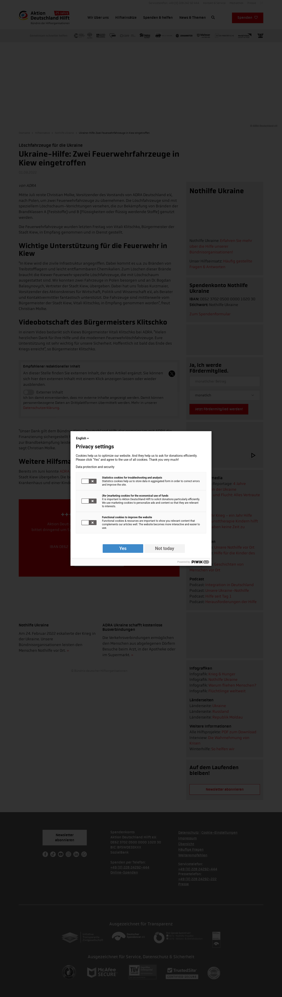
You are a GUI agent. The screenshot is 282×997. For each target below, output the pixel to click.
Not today (164, 548)
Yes (123, 548)
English (83, 438)
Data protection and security (95, 467)
